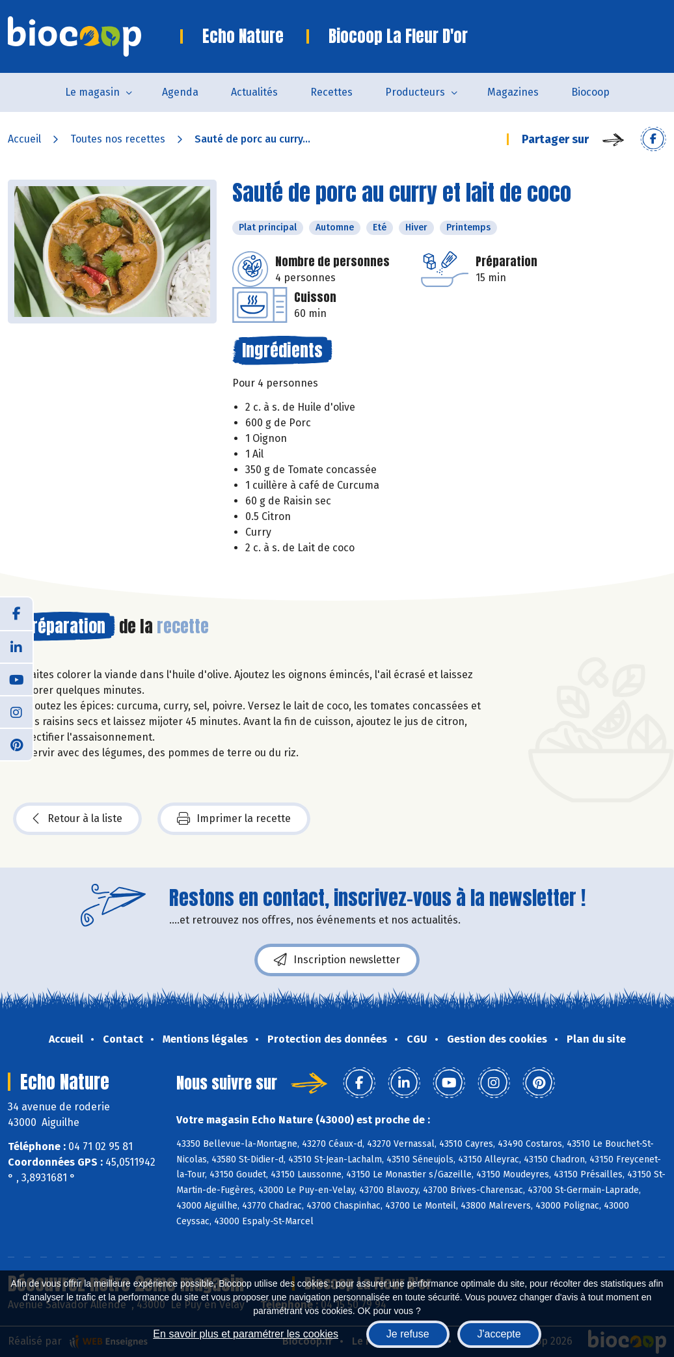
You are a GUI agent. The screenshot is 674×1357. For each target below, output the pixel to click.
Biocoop (590, 92)
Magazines (513, 92)
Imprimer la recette (234, 818)
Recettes (331, 92)
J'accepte (499, 1333)
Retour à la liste (77, 818)
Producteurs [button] (415, 92)
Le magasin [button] (92, 92)
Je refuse (407, 1333)
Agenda (180, 92)
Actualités (254, 92)
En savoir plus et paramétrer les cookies (245, 1333)
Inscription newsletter (337, 959)
